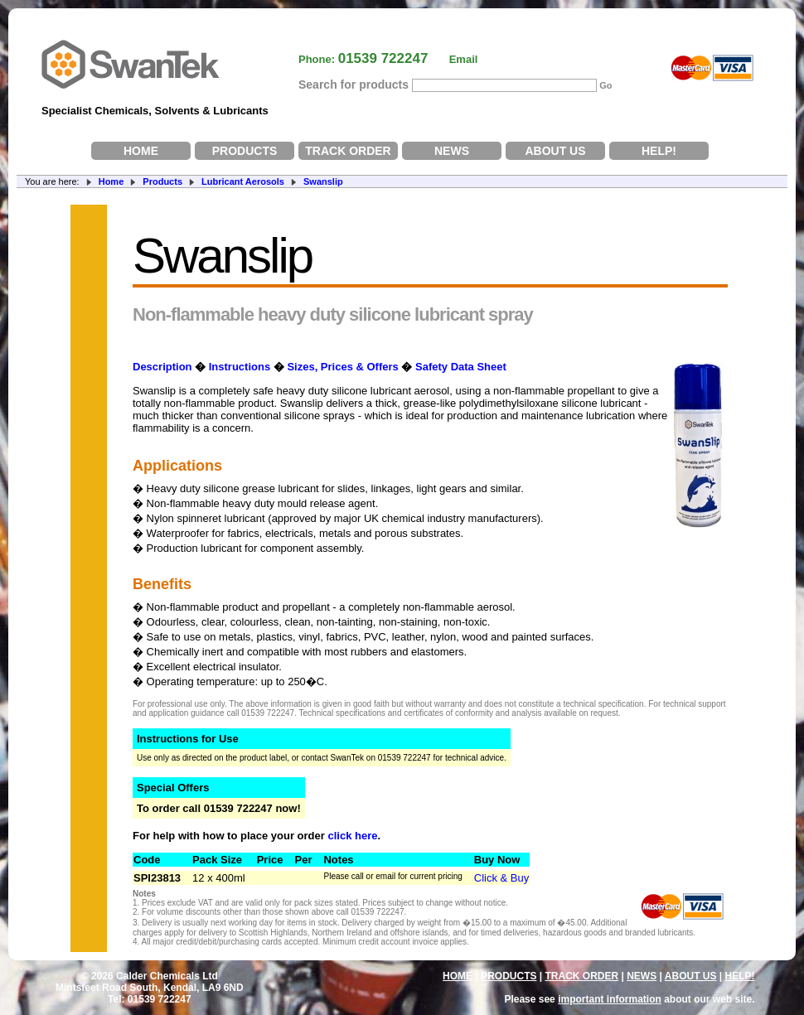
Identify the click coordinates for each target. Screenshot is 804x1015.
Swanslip (323, 181)
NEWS (451, 150)
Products (162, 181)
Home (111, 181)
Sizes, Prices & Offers (342, 366)
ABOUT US (555, 150)
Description (162, 366)
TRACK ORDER (347, 150)
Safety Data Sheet (460, 366)
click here (352, 835)
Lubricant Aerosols (242, 181)
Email (463, 59)
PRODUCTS (245, 150)
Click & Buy (501, 878)
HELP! (659, 150)
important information (609, 999)
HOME (141, 150)
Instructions (239, 366)
